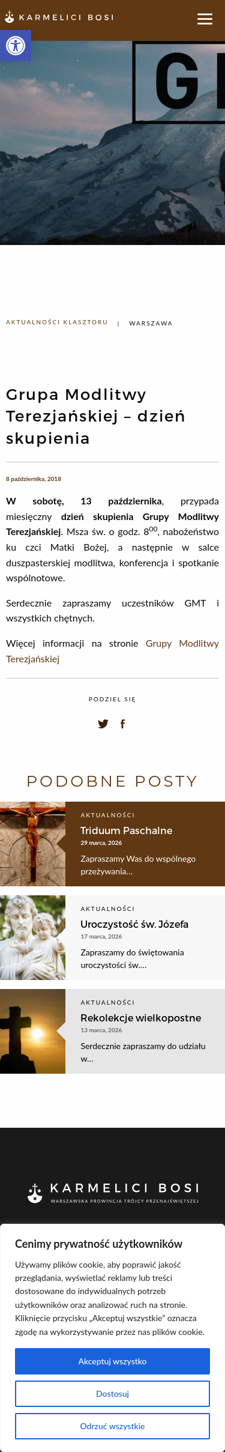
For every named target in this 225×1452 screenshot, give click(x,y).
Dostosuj (112, 1393)
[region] (112, 1338)
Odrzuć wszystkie (112, 1426)
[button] (15, 45)
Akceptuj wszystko (112, 1361)
